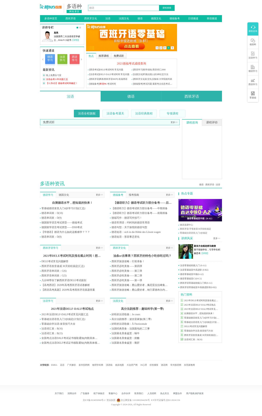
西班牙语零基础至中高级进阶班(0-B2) (198, 287)
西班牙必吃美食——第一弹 (127, 280)
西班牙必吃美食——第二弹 (127, 275)
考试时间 (111, 84)
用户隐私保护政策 (195, 393)
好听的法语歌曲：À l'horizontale (129, 324)
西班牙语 (71, 18)
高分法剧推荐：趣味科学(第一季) (142, 308)
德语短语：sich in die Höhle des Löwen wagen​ (136, 232)
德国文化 (156, 18)
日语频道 (193, 18)
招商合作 (72, 393)
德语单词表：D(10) (52, 213)
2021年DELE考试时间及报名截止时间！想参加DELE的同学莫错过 (72, 255)
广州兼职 (71, 365)
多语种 (74, 6)
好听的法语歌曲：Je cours (126, 314)
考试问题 (147, 84)
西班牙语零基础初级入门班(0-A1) (196, 283)
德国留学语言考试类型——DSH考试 (61, 227)
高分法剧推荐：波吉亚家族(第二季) (131, 319)
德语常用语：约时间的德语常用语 (131, 222)
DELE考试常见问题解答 (54, 261)
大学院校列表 (165, 79)
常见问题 (118, 69)
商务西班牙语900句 (109, 79)
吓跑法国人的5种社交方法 (155, 74)
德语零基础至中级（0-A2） (200, 218)
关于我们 (59, 393)
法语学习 (48, 301)
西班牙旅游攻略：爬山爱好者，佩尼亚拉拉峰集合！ (141, 285)
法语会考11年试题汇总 (57, 79)
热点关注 (164, 393)
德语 (140, 18)
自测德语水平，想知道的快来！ (72, 202)
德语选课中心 (186, 225)
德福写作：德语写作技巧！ (127, 217)
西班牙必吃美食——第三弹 (127, 270)
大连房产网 (132, 365)
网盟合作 (177, 393)
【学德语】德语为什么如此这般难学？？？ (65, 232)
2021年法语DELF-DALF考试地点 (72, 308)
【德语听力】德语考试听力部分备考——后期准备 (142, 202)
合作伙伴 (126, 393)
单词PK (103, 84)
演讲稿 (109, 365)
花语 (62, 365)
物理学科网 (97, 365)
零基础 (253, 95)
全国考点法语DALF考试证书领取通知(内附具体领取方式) (70, 338)
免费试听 (49, 122)
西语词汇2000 (159, 69)
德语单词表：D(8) (51, 236)
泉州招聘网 (84, 365)
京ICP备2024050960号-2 (94, 400)
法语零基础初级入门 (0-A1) (193, 265)
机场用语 (123, 79)
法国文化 (124, 18)
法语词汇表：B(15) (52, 333)
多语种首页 (50, 18)
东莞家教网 (189, 365)
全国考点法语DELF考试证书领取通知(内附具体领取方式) (70, 342)
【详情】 (75, 40)
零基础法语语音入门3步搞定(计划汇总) (63, 319)
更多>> (174, 122)
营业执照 (111, 400)
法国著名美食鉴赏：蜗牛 (126, 333)
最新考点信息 (159, 84)
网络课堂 (74, 11)
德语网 (164, 365)
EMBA (54, 365)
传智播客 (154, 365)
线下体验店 (99, 393)
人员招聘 (151, 393)
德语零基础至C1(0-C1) (191, 278)
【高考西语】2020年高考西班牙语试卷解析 (65, 285)
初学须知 (147, 69)
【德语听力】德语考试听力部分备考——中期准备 (140, 208)
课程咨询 (192, 122)
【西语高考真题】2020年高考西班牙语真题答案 (68, 289)
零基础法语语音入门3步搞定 (193, 233)
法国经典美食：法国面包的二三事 (131, 328)
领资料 (253, 42)
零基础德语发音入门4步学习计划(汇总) (63, 208)
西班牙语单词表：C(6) (54, 270)
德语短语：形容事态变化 (126, 236)
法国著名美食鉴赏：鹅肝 (126, 342)
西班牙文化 (90, 18)
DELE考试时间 (107, 69)
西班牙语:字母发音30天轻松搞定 (195, 229)
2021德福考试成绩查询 (131, 63)
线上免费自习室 (53, 75)
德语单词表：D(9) (51, 217)
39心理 (143, 365)
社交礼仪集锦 (151, 79)
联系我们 (138, 393)
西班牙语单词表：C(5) (54, 275)
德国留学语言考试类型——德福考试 (61, 222)
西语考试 (94, 69)
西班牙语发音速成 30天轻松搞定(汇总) (63, 266)
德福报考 (138, 84)
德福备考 (175, 18)
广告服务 (85, 393)
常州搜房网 (175, 365)
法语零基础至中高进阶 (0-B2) (194, 270)
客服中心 (113, 393)
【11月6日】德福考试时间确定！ (62, 83)
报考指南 (134, 195)
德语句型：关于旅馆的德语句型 (129, 227)
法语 (107, 18)
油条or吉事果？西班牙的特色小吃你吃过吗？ (142, 255)
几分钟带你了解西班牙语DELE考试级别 (63, 280)
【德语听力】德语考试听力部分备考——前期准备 (140, 213)
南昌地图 (119, 365)
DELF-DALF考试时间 (110, 74)
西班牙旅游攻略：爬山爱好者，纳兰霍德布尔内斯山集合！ (141, 289)
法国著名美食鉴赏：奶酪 (126, 338)
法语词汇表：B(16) (52, 328)
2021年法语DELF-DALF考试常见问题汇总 (64, 314)
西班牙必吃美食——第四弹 (127, 266)
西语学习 (138, 69)
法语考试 (94, 74)
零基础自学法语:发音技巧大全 (58, 324)
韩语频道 (212, 18)
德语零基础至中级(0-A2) (192, 274)
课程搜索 (166, 8)
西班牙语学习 (50, 248)
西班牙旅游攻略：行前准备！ (128, 261)
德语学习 (48, 195)
